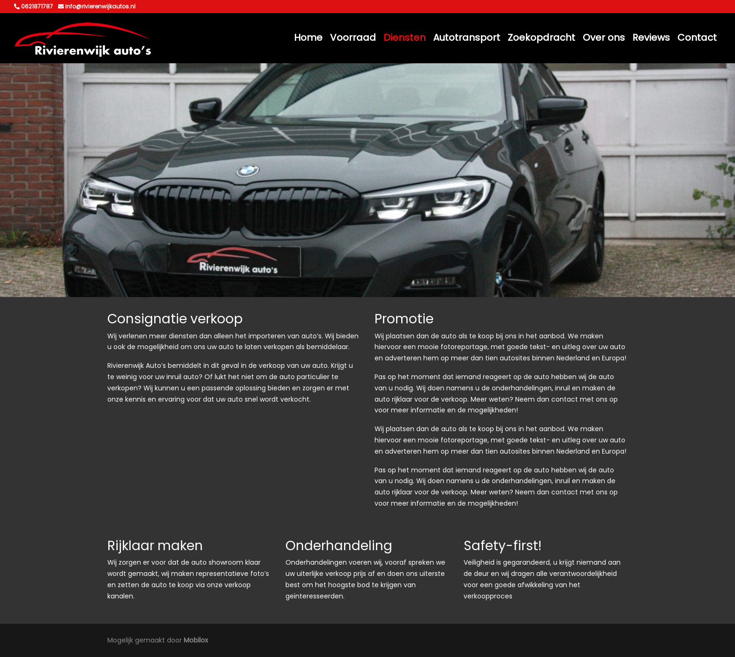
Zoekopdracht (541, 37)
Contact (697, 37)
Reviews (651, 37)
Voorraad (353, 37)
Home (308, 37)
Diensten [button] (404, 37)
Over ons (604, 37)
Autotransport (466, 37)
